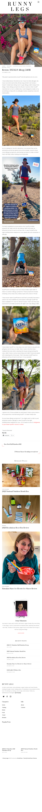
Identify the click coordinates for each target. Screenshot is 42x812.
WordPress (20, 758)
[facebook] (7, 696)
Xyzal (8, 67)
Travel (3, 715)
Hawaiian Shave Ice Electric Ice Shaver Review (19, 589)
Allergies (16, 66)
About (22, 705)
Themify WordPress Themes (30, 758)
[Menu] (38, 2)
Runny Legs (5, 758)
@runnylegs (18, 692)
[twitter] (3, 696)
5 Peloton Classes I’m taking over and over (26, 452)
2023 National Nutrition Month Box (15, 491)
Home (3, 705)
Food (3, 489)
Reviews (9, 66)
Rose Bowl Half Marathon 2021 (12, 444)
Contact (23, 707)
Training (4, 707)
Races (3, 710)
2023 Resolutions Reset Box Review (15, 528)
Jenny (4, 66)
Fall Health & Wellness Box (14, 670)
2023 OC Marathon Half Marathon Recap (18, 645)
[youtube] (10, 696)
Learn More (21, 633)
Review (4, 67)
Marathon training (25, 66)
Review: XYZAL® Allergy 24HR (16, 70)
